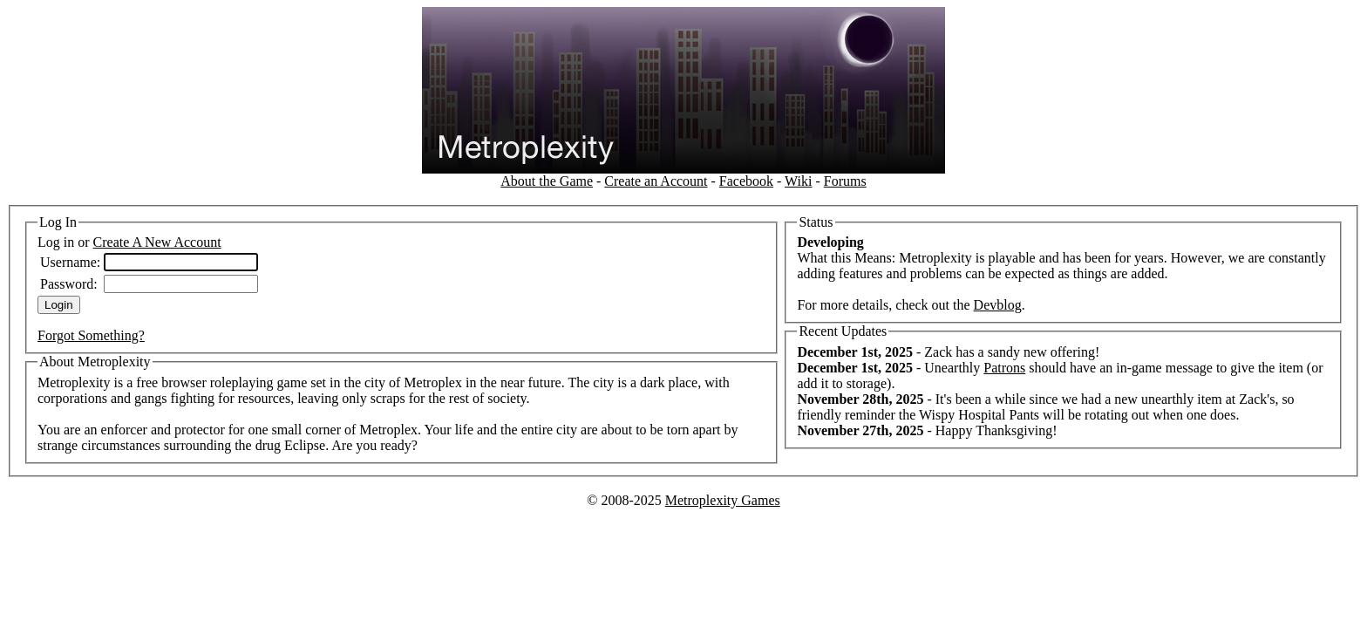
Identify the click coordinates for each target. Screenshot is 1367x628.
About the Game (546, 181)
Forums (845, 181)
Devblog (998, 304)
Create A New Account (157, 242)
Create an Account (655, 181)
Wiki (798, 181)
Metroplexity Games (722, 500)
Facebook (746, 181)
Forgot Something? (91, 335)
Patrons (1004, 367)
